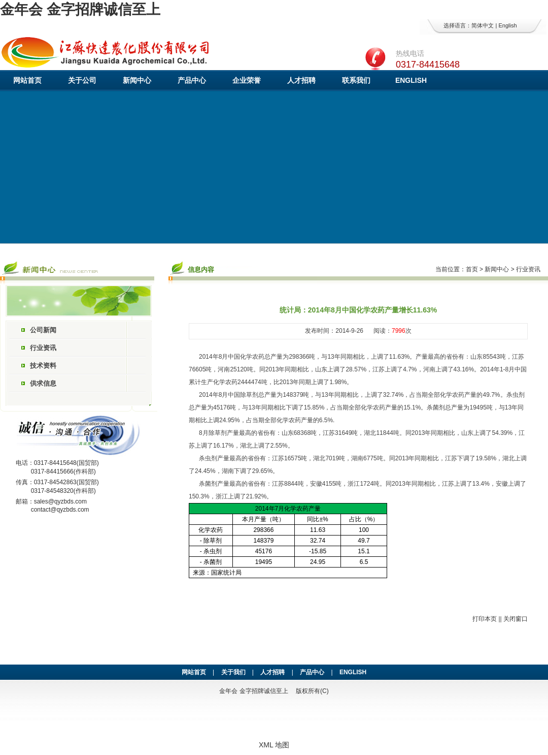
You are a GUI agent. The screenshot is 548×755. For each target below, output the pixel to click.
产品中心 (192, 80)
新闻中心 (137, 80)
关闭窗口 (515, 618)
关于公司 (82, 80)
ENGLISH (411, 80)
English (507, 25)
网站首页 (27, 80)
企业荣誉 (246, 80)
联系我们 (356, 80)
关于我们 (233, 672)
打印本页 (484, 618)
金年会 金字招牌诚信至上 (80, 9)
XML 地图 (274, 745)
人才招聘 (301, 80)
